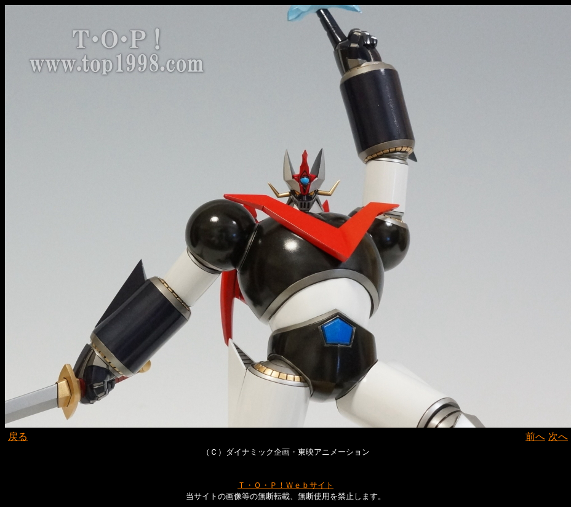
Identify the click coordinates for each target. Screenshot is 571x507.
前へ (535, 436)
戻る (18, 436)
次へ (558, 436)
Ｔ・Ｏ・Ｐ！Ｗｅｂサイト (285, 485)
